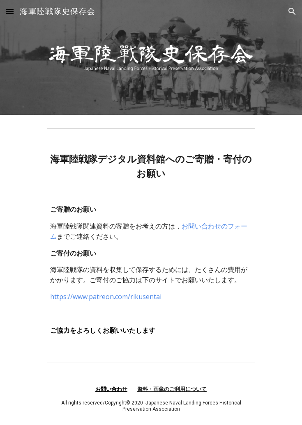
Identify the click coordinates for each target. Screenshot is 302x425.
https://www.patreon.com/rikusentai (105, 296)
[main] (151, 244)
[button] (10, 11)
